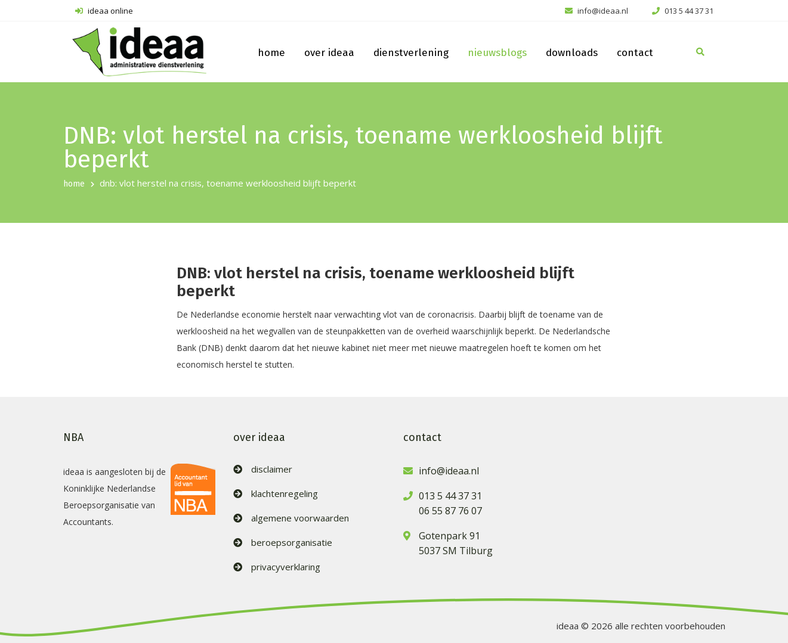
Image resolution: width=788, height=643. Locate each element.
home (271, 52)
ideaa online (104, 10)
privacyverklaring (285, 567)
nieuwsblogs (497, 52)
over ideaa (329, 52)
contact (635, 52)
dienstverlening (411, 52)
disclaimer (271, 469)
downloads (572, 52)
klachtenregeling (284, 493)
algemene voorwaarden (300, 518)
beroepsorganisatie (291, 542)
